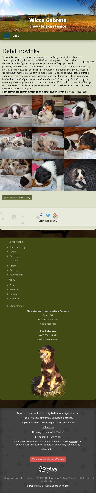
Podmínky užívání (34, 485)
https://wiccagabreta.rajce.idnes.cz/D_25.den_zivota (34, 91)
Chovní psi (56, 436)
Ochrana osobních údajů (57, 485)
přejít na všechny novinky (17, 197)
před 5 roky (88, 61)
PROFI (73, 441)
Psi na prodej (41, 436)
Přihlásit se (48, 427)
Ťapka (26, 417)
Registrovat (26, 422)
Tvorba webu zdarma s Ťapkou (48, 459)
